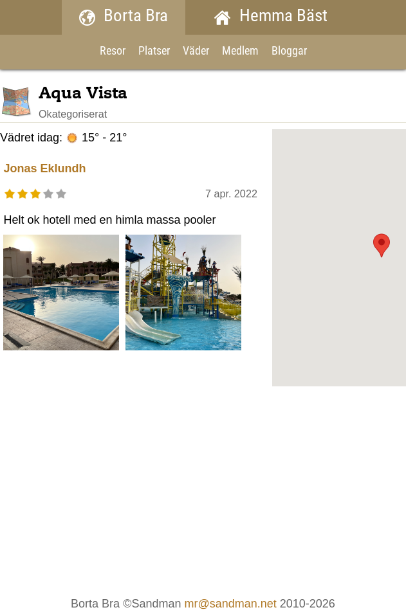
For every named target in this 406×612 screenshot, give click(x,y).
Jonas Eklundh (44, 168)
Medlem (240, 52)
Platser (154, 52)
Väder (196, 52)
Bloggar (289, 52)
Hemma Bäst (271, 17)
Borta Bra (124, 17)
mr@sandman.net (230, 603)
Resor (112, 52)
